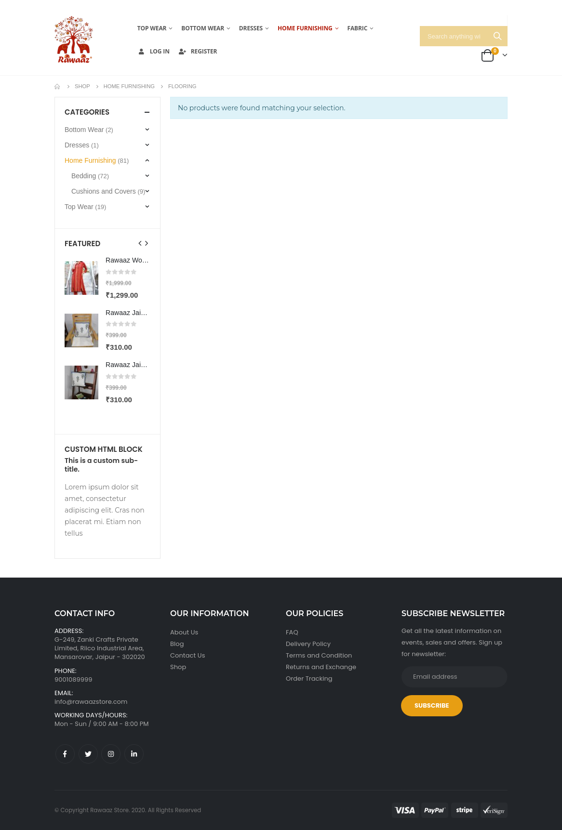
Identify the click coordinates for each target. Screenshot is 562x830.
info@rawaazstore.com (90, 701)
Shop (178, 667)
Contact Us (187, 655)
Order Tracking (309, 678)
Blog (177, 643)
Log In (153, 51)
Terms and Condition (319, 655)
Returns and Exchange (321, 667)
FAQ (292, 632)
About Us (184, 632)
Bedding (83, 176)
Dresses (251, 28)
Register (197, 51)
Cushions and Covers (103, 191)
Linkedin (134, 754)
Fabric (357, 28)
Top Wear (152, 28)
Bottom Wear (202, 28)
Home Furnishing (305, 28)
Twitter (88, 754)
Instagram (110, 754)
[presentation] (140, 243)
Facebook (65, 754)
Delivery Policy (308, 643)
